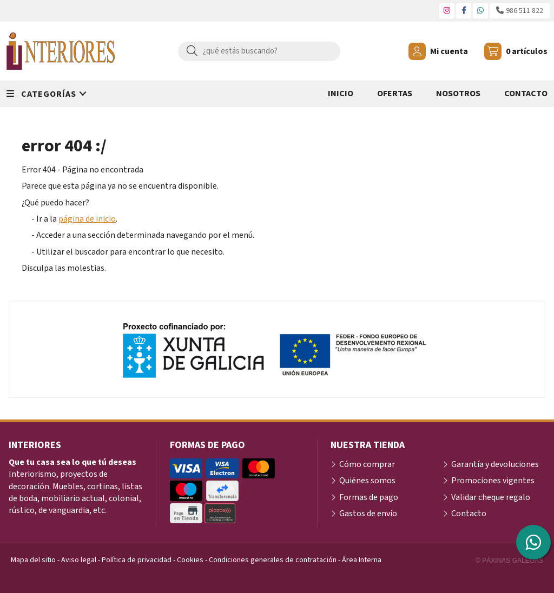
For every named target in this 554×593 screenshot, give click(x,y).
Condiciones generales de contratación (273, 560)
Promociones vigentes (493, 481)
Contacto (468, 513)
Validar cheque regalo (490, 497)
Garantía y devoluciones (495, 464)
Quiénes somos (367, 481)
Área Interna (361, 560)
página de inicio (87, 219)
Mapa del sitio (33, 560)
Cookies (190, 560)
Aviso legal (78, 560)
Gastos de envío (368, 513)
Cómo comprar (367, 464)
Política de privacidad (137, 560)
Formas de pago (368, 497)
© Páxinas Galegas (509, 560)
